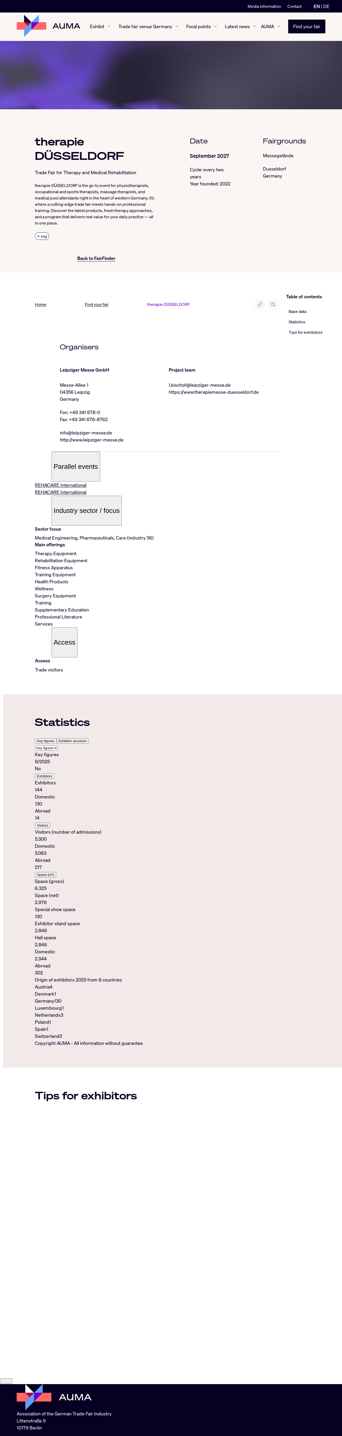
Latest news (237, 26)
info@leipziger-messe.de (86, 432)
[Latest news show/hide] (254, 27)
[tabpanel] (157, 863)
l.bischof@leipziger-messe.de (200, 385)
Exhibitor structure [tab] (72, 741)
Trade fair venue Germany (145, 26)
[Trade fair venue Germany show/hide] (177, 27)
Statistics (297, 322)
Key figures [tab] (45, 741)
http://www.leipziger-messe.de (92, 440)
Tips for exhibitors (305, 332)
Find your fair (306, 26)
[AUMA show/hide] (279, 27)
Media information (264, 6)
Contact (294, 6)
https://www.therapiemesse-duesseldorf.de (214, 392)
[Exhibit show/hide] (109, 27)
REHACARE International (60, 485)
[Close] (6, 1396)
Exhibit (97, 26)
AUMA (267, 26)
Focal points (198, 26)
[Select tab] (46, 748)
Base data (297, 311)
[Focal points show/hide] (215, 27)
